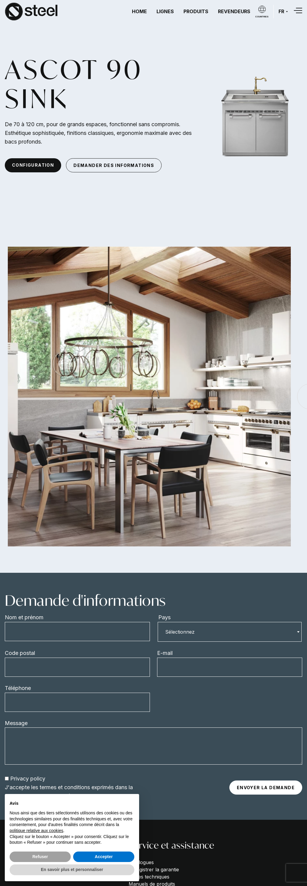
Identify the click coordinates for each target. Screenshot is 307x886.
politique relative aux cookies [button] (36, 830)
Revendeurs (234, 11)
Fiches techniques (149, 877)
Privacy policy (27, 778)
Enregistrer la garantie (154, 870)
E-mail (165, 653)
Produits (195, 11)
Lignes (165, 11)
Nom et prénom (24, 617)
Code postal (20, 653)
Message (16, 723)
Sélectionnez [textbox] (180, 632)
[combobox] (230, 632)
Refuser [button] (40, 856)
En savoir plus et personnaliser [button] (72, 869)
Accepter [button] (104, 856)
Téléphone (18, 688)
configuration (33, 165)
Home (139, 11)
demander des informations (113, 165)
